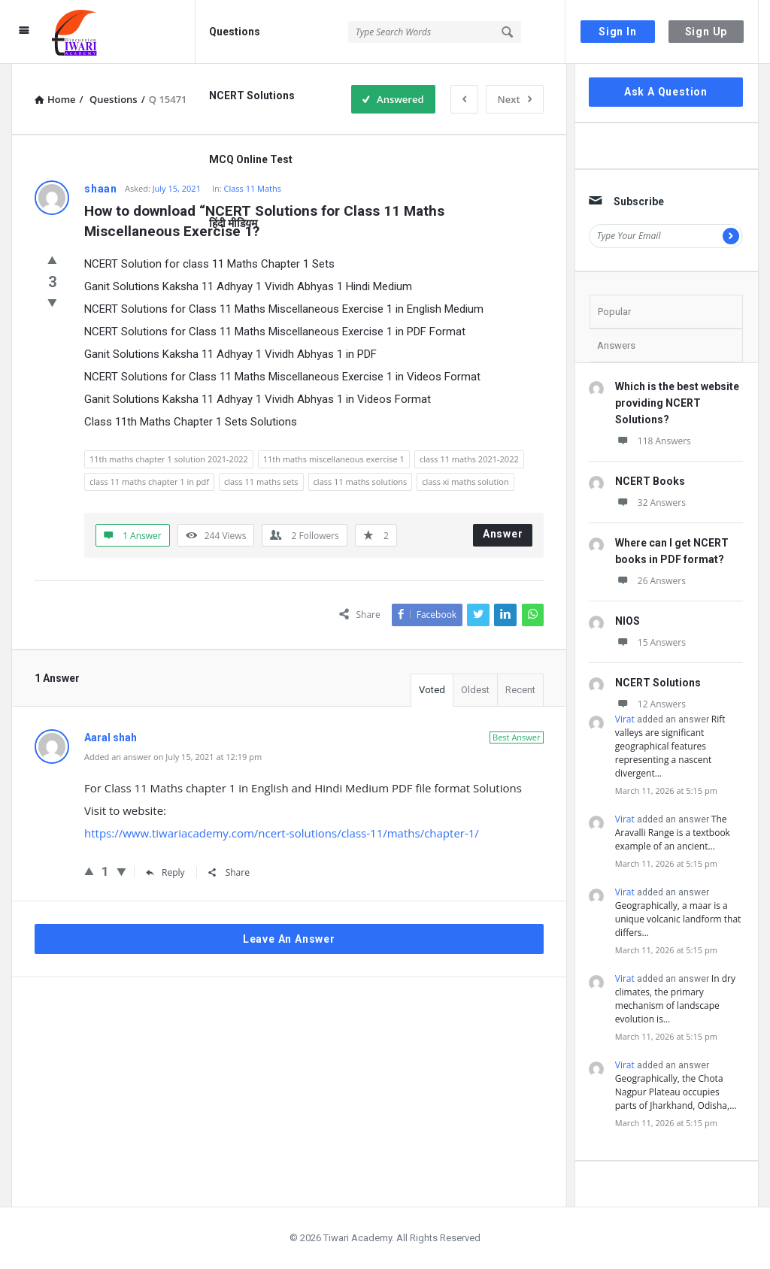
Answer (503, 534)
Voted (432, 689)
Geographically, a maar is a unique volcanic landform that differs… (678, 919)
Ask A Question (666, 92)
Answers (616, 345)
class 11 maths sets (261, 481)
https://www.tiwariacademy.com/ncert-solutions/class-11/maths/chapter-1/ (281, 832)
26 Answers (650, 580)
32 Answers (650, 502)
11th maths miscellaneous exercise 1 (334, 459)
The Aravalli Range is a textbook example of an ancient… (672, 833)
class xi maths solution (465, 481)
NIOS (627, 621)
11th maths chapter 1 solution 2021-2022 (168, 459)
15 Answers (650, 642)
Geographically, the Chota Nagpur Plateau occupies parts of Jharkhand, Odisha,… (676, 1092)
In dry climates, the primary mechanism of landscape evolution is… (675, 998)
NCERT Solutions (252, 95)
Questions (234, 32)
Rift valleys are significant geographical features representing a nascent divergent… (670, 746)
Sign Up (706, 32)
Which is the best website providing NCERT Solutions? (677, 403)
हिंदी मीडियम (233, 223)
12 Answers (650, 704)
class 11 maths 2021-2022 (469, 459)
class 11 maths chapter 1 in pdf (149, 481)
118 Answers (653, 441)
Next (515, 99)
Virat (625, 719)
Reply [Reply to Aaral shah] (165, 872)
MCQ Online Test (251, 159)
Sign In (618, 32)
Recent (520, 689)
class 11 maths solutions (361, 481)
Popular (614, 311)
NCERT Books (650, 481)
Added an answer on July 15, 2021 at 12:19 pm (173, 756)
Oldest (475, 689)
